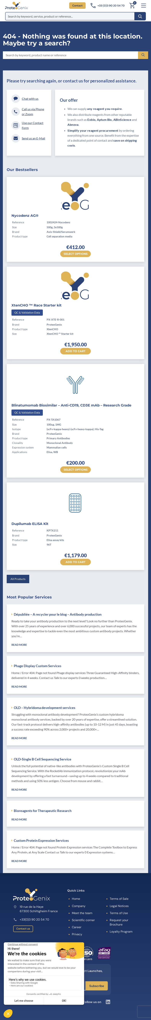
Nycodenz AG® (24, 216)
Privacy (77, 934)
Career (76, 927)
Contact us (23, 928)
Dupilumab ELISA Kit (29, 524)
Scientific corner (83, 920)
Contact (77, 5)
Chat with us (24, 98)
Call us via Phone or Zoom (27, 111)
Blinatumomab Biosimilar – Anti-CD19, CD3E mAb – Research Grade (71, 405)
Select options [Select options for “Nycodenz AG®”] (76, 254)
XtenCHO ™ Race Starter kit (36, 305)
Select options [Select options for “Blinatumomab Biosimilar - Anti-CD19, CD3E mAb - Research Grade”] (76, 469)
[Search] (140, 16)
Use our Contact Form (27, 125)
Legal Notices (119, 906)
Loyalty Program (121, 932)
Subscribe (96, 986)
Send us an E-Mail (28, 138)
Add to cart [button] (75, 351)
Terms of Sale (119, 899)
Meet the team (82, 913)
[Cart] (132, 5)
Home (76, 899)
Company (78, 906)
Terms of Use (119, 913)
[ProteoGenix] (16, 6)
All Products (18, 579)
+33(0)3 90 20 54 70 (31, 920)
